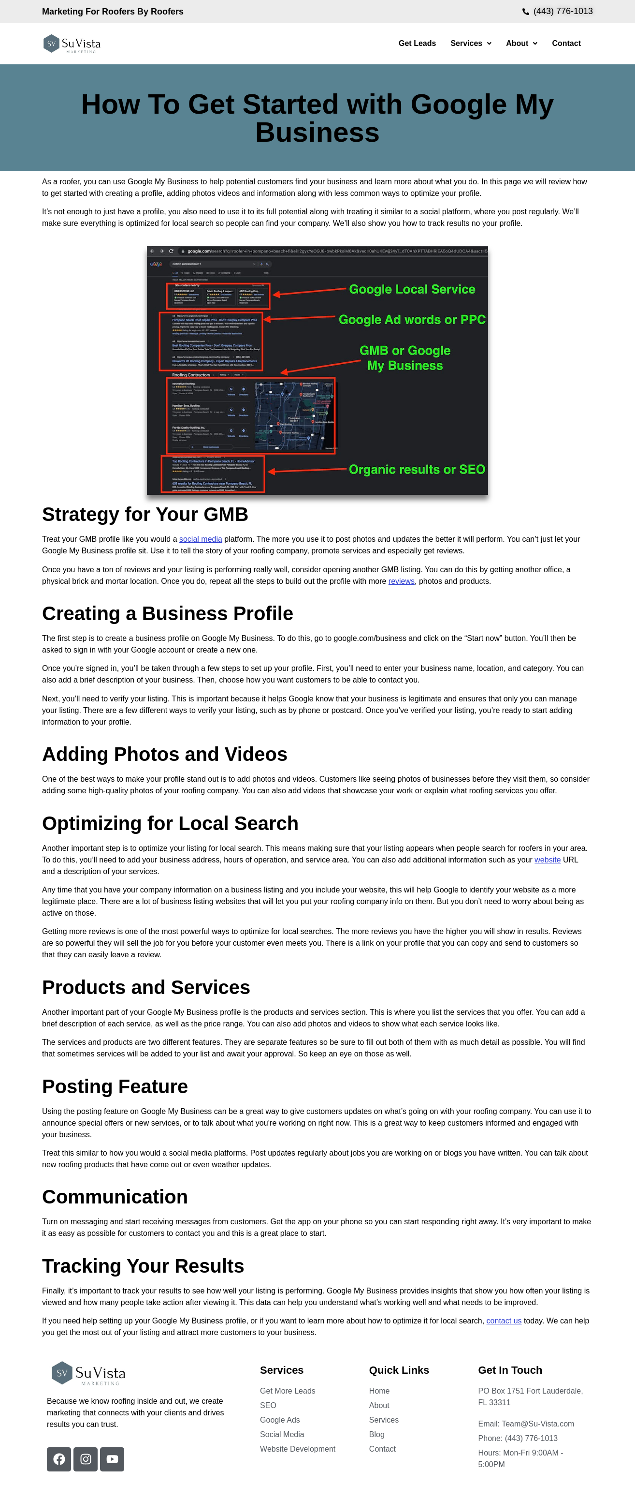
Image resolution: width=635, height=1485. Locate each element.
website (547, 860)
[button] (471, 43)
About (521, 43)
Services (470, 43)
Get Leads (417, 43)
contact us (504, 1321)
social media (200, 539)
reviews (402, 581)
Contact (566, 43)
